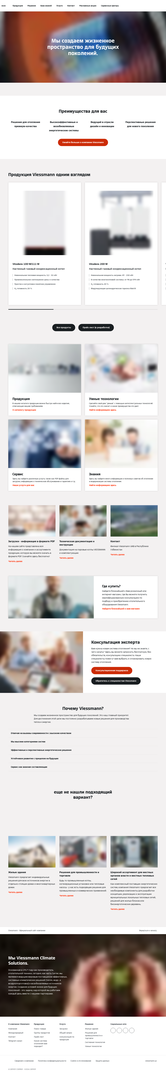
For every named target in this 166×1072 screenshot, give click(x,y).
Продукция (18, 6)
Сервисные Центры (110, 6)
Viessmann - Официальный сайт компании (26, 930)
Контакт (71, 6)
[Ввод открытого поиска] (156, 5)
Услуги (59, 6)
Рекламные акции (87, 6)
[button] (148, 930)
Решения (31, 6)
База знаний (46, 6)
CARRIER (33, 1069)
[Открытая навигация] (3, 6)
